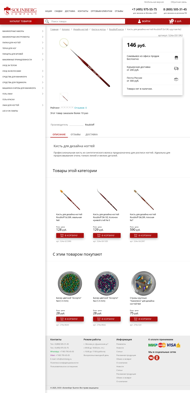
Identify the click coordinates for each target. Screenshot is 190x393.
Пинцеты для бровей (12, 54)
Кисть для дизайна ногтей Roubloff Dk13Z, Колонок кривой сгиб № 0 (106, 217)
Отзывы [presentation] (76, 134)
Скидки (58, 11)
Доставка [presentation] (92, 134)
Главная (54, 29)
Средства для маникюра (14, 76)
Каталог (66, 29)
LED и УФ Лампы (10, 111)
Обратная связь (179, 1)
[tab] (59, 135)
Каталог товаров (21, 21)
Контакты (83, 11)
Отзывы (119, 11)
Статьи (119, 351)
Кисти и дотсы (99, 29)
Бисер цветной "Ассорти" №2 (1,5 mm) (105, 299)
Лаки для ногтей (10, 105)
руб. (175, 21)
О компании (121, 362)
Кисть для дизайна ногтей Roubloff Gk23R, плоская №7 (143, 217)
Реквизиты (121, 344)
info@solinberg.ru (64, 359)
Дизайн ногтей (80, 29)
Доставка (70, 11)
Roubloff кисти (116, 29)
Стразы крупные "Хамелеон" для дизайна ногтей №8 (142, 300)
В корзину (71, 235)
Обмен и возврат (123, 359)
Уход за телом (9, 65)
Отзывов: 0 (80, 107)
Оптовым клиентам (101, 11)
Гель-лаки (7, 94)
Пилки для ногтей (11, 42)
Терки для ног (9, 48)
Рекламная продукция (126, 355)
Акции (48, 11)
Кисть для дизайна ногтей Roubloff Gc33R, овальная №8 (69, 217)
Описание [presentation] (59, 134)
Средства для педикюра (14, 82)
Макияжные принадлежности (17, 59)
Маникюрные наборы (13, 31)
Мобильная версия (154, 1)
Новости (120, 347)
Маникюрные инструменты (16, 37)
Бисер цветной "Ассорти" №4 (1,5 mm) (68, 299)
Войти (146, 21)
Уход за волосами (11, 71)
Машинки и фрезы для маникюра (19, 88)
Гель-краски (8, 99)
